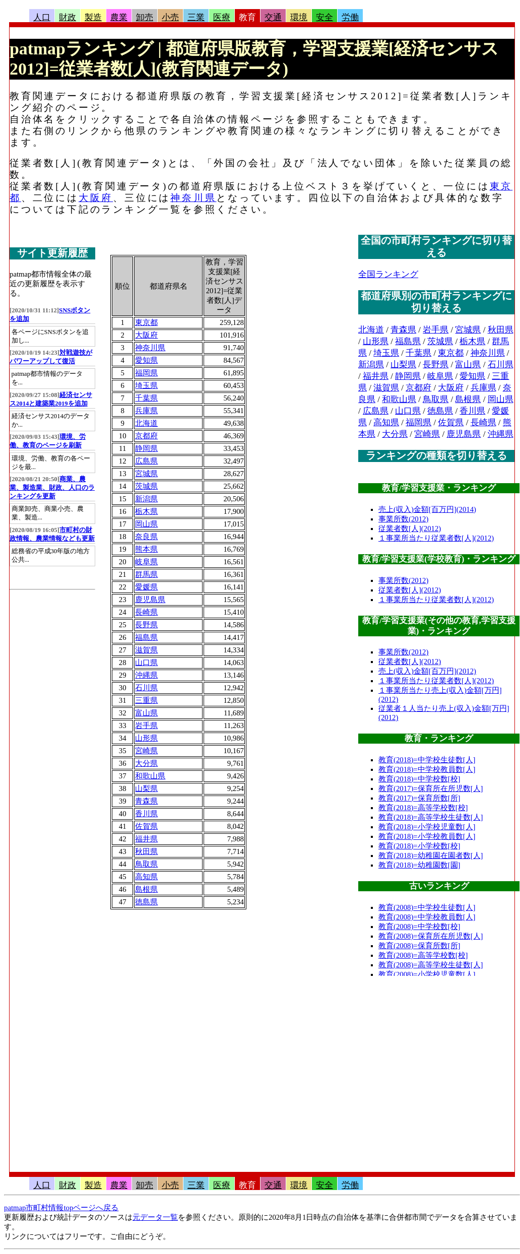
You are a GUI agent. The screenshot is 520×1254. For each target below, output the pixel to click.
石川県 (146, 688)
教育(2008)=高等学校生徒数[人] (430, 965)
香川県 (146, 814)
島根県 (146, 889)
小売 (170, 17)
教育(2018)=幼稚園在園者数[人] (430, 855)
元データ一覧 (155, 1217)
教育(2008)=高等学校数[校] (423, 955)
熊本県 (146, 549)
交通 (273, 17)
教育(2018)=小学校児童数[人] (427, 827)
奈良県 (146, 537)
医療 (221, 17)
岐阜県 (146, 562)
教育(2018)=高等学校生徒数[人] (430, 817)
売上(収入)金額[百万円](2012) (427, 671)
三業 (196, 17)
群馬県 (146, 574)
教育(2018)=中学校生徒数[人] (427, 760)
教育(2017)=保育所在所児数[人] (430, 788)
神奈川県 (193, 197)
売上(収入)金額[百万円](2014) (427, 509)
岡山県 (146, 524)
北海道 (146, 423)
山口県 (146, 662)
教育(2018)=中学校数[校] (419, 779)
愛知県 (146, 360)
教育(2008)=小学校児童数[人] (427, 974)
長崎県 (146, 612)
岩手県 (146, 725)
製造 (93, 17)
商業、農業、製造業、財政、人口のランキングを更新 (52, 488)
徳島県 (146, 902)
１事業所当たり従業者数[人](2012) (436, 538)
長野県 (146, 625)
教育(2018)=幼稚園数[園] (419, 865)
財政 (67, 17)
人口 (41, 17)
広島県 (146, 461)
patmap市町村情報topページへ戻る (61, 1208)
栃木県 (146, 511)
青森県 (146, 801)
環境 (298, 17)
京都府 (146, 436)
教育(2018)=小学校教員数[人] (427, 836)
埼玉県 (146, 385)
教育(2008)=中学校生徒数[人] (427, 907)
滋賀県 (146, 650)
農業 (118, 17)
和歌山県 (150, 776)
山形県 (146, 738)
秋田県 (146, 851)
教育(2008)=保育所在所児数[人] (430, 936)
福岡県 (146, 373)
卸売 (144, 17)
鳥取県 (146, 864)
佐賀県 (146, 826)
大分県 (146, 763)
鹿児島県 (150, 600)
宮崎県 (146, 751)
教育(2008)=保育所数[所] (419, 946)
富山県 (146, 713)
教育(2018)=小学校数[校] (419, 846)
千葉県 (146, 398)
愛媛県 (146, 587)
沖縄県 (146, 675)
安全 (324, 17)
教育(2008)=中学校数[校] (419, 926)
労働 (350, 17)
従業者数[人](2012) (409, 528)
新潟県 (146, 499)
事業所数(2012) (403, 519)
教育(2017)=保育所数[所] (419, 798)
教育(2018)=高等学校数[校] (423, 808)
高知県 (146, 877)
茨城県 (146, 486)
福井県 (146, 839)
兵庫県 (146, 411)
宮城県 (146, 474)
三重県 (146, 700)
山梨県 (146, 788)
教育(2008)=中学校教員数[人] (427, 917)
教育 (247, 17)
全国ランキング (388, 274)
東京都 (146, 322)
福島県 (146, 637)
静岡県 (146, 448)
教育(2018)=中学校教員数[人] (427, 769)
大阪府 (96, 197)
